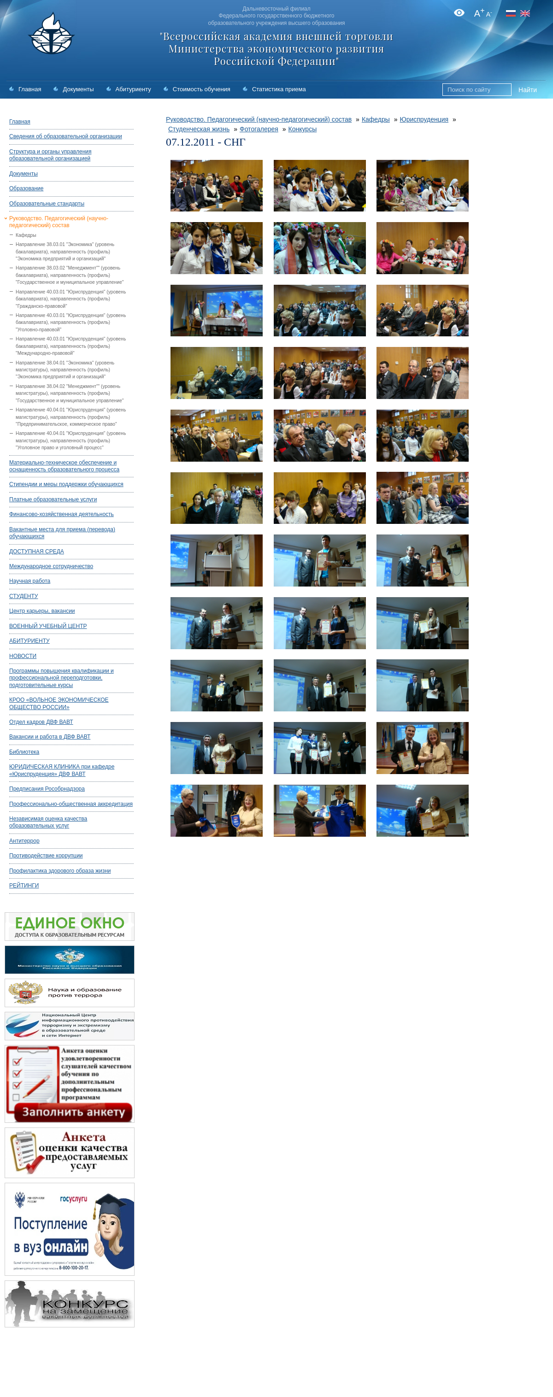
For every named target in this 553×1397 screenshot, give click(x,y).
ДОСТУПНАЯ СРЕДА (36, 551)
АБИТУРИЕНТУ (29, 641)
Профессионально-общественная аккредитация (71, 804)
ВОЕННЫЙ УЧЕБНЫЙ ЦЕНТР (48, 626)
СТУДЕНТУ (23, 596)
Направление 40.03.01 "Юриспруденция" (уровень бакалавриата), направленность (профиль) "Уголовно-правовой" (71, 322)
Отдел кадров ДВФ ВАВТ (41, 722)
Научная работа (29, 581)
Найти (527, 90)
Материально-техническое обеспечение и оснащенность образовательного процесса (64, 466)
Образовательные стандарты (46, 203)
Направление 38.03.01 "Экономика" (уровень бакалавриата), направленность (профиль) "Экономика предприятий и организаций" (65, 251)
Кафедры (26, 235)
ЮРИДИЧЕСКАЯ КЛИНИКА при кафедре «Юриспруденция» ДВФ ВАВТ (61, 770)
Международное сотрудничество (51, 566)
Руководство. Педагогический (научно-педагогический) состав (58, 222)
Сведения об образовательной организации (65, 136)
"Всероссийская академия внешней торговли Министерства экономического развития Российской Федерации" (276, 48)
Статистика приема (279, 89)
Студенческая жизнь (198, 129)
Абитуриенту (133, 89)
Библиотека (24, 752)
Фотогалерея (259, 129)
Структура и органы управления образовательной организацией (50, 155)
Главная (29, 89)
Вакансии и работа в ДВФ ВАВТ (49, 737)
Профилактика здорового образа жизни (60, 871)
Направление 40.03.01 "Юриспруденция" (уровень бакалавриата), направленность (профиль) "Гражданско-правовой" (71, 299)
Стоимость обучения (201, 89)
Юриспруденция (424, 119)
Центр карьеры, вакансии (42, 611)
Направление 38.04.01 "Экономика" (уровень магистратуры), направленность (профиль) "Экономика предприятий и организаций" (65, 370)
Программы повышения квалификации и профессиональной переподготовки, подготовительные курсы (61, 678)
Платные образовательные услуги (53, 499)
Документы (78, 89)
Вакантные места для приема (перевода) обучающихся (62, 533)
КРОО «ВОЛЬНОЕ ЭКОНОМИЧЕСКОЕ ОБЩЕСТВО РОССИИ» (59, 703)
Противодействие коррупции (46, 855)
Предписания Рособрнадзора (47, 789)
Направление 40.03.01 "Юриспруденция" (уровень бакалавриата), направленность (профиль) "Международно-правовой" (71, 346)
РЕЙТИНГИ (24, 885)
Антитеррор (24, 841)
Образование (26, 188)
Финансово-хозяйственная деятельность (61, 514)
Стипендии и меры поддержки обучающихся (66, 484)
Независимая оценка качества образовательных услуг (48, 822)
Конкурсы (302, 129)
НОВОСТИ (22, 656)
